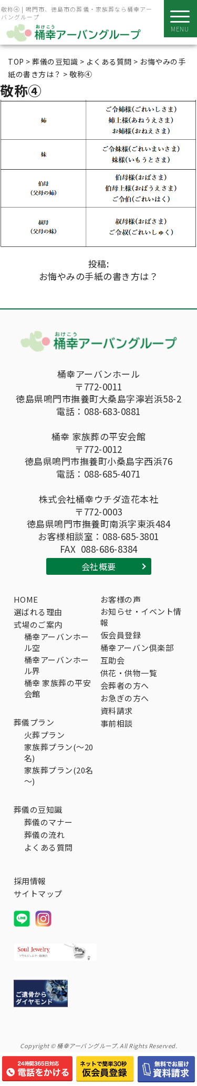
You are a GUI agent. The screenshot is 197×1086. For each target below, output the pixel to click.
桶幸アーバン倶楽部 (137, 647)
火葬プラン (44, 734)
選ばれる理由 (38, 611)
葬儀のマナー (48, 822)
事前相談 (116, 723)
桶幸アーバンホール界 (56, 665)
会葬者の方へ (124, 685)
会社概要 (98, 566)
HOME (26, 599)
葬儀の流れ (44, 834)
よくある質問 (48, 847)
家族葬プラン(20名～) (59, 775)
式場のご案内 (38, 624)
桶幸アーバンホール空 (56, 642)
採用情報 (30, 880)
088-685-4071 (112, 474)
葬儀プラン (34, 722)
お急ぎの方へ (124, 698)
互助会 (112, 660)
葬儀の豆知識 (38, 809)
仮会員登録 (120, 634)
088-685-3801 (130, 536)
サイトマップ (38, 893)
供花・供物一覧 (129, 672)
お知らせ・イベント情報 (141, 617)
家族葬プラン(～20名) (59, 752)
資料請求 (116, 710)
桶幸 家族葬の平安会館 (57, 688)
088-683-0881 (112, 411)
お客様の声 (120, 599)
